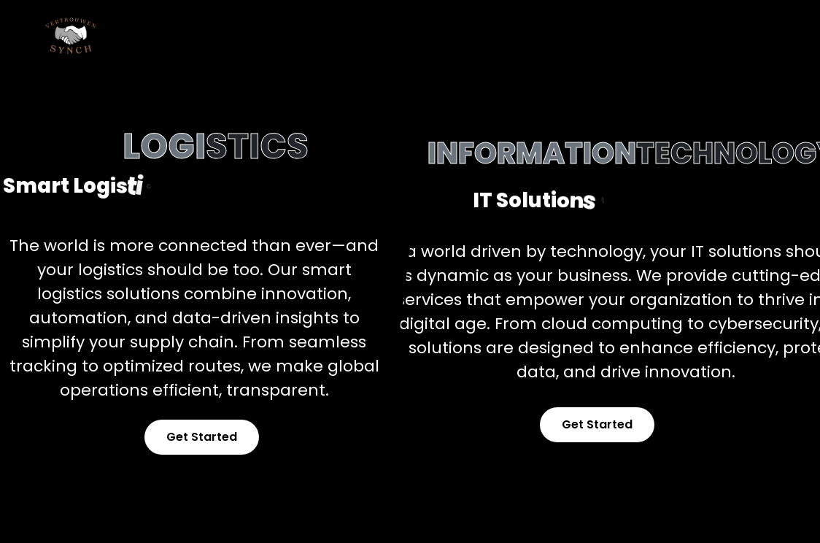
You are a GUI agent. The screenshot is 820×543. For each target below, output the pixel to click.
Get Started (201, 436)
